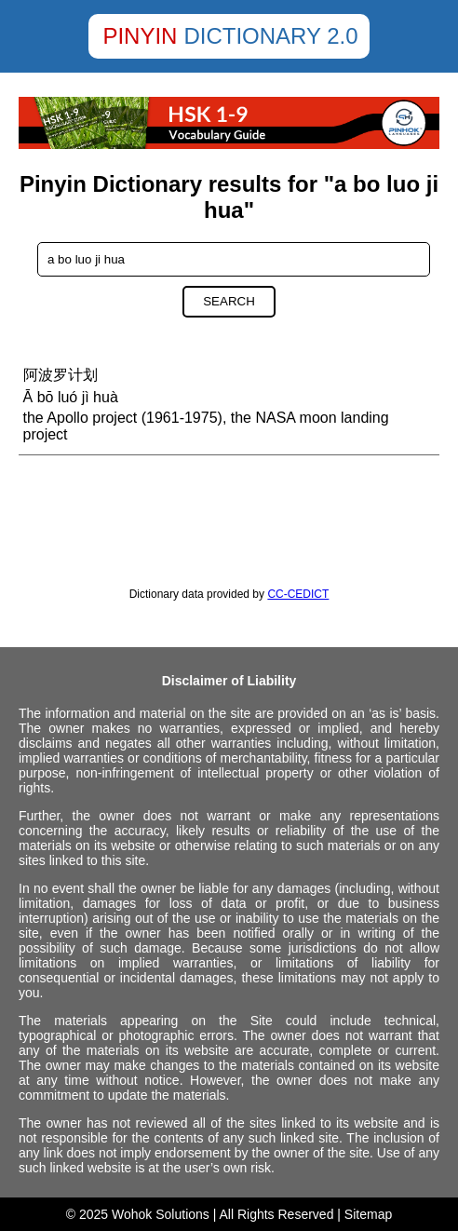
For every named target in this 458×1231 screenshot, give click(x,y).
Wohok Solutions (160, 1214)
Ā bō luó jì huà (70, 397)
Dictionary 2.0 (270, 35)
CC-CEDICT (298, 594)
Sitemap (368, 1214)
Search (229, 301)
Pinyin (139, 35)
